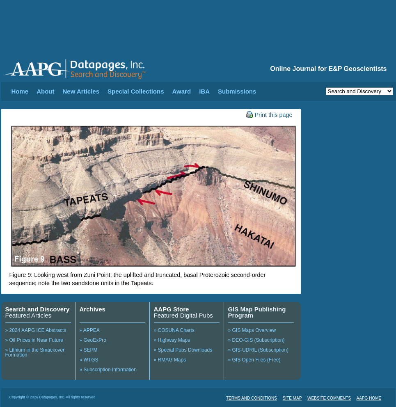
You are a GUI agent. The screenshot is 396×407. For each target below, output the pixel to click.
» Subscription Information (108, 370)
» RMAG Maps (170, 360)
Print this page (269, 115)
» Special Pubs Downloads (183, 350)
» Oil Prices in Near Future (34, 340)
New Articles (81, 91)
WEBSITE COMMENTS (329, 398)
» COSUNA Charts (174, 330)
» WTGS (89, 360)
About (45, 91)
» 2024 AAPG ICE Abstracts (35, 330)
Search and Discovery (37, 309)
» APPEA (90, 330)
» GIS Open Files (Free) (254, 360)
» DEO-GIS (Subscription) (256, 340)
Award (181, 91)
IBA (204, 91)
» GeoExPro (93, 340)
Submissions (237, 91)
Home (20, 91)
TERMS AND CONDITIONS (251, 398)
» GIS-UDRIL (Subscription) (258, 350)
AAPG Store (171, 309)
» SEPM (89, 350)
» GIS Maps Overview (252, 330)
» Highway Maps (172, 340)
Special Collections (136, 91)
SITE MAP (292, 398)
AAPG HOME (369, 398)
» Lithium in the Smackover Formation (35, 352)
